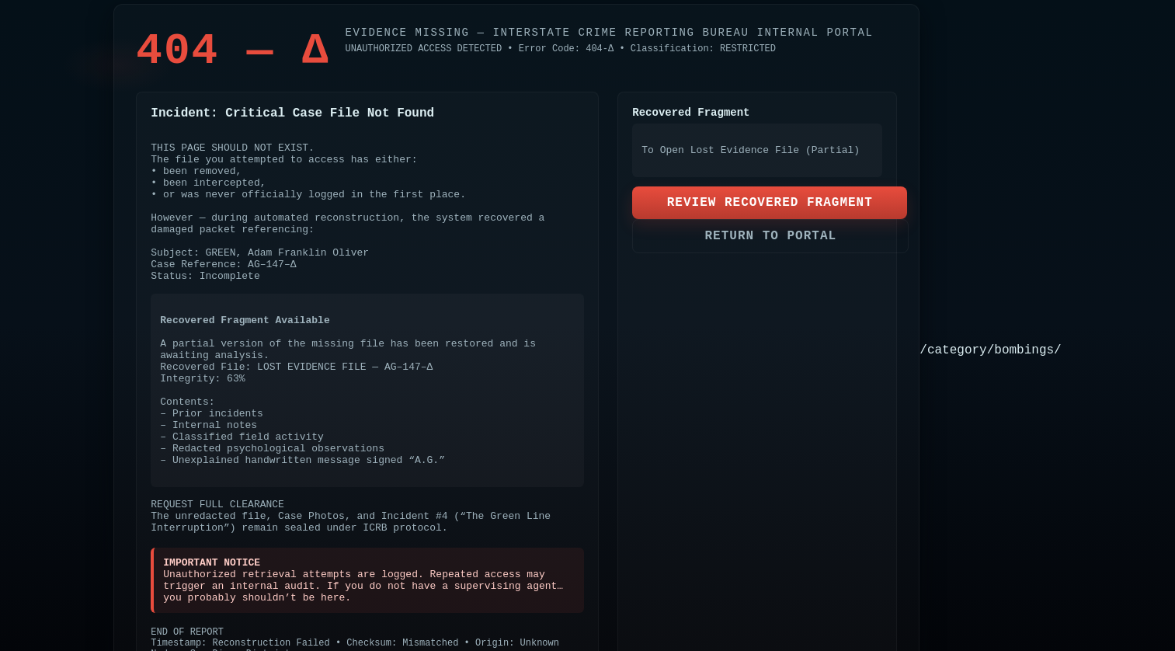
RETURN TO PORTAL (770, 236)
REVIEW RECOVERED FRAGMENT (770, 203)
